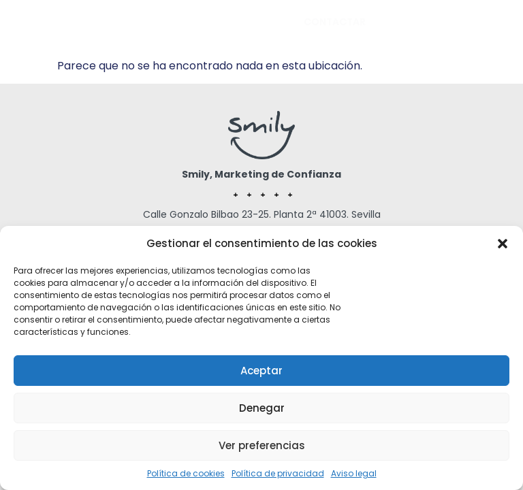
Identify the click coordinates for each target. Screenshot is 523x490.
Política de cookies (186, 473)
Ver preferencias (262, 445)
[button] (502, 243)
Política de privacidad (278, 473)
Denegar (262, 408)
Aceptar (261, 370)
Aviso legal (354, 473)
